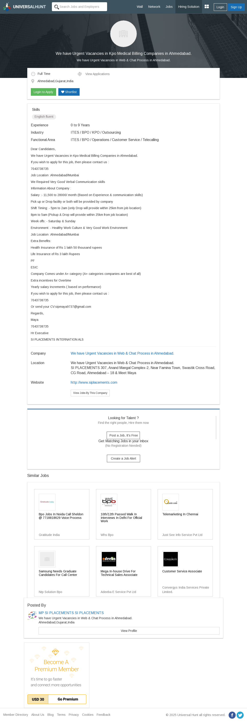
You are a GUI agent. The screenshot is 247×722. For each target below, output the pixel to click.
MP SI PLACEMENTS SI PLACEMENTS (71, 613)
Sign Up (236, 7)
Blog (50, 714)
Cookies (88, 714)
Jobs (169, 6)
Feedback (103, 714)
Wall (140, 6)
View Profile (129, 631)
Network (154, 6)
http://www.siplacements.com (94, 382)
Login (220, 7)
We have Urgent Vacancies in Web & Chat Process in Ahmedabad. (124, 60)
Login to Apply (43, 92)
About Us (37, 714)
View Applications (93, 74)
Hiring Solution (188, 6)
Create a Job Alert (123, 458)
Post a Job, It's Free (124, 435)
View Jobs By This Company (90, 393)
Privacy (74, 714)
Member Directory (15, 714)
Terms (61, 714)
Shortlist (69, 92)
